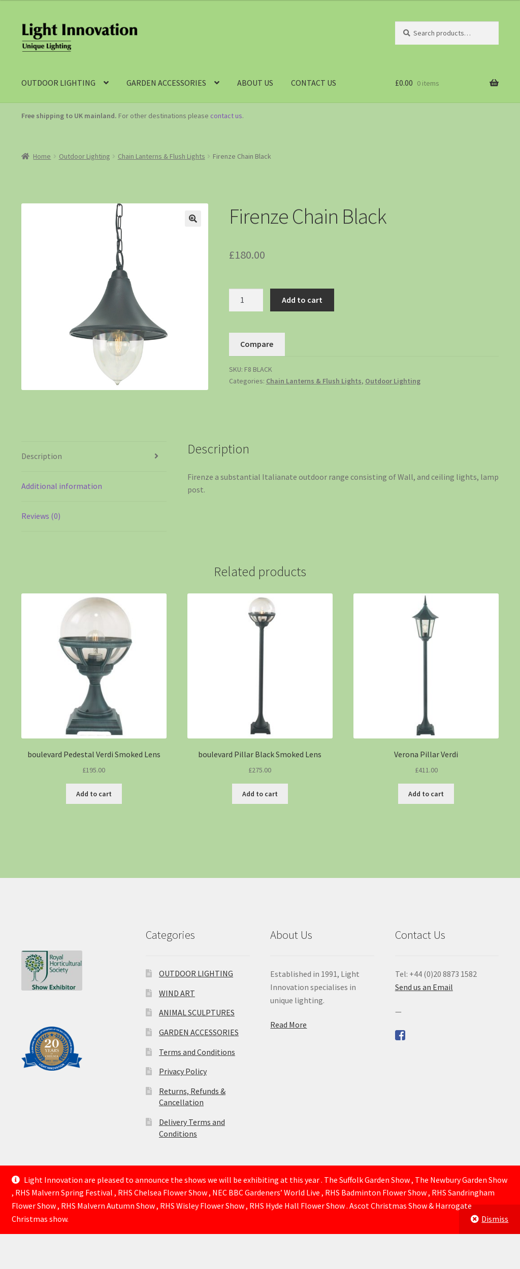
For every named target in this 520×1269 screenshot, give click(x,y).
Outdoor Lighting (84, 156)
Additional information (61, 486)
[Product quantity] (246, 300)
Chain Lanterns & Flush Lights (161, 156)
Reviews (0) (40, 516)
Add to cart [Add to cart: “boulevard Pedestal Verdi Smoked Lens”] (94, 793)
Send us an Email (424, 987)
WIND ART (177, 993)
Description (41, 456)
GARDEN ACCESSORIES (166, 83)
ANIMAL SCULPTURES (197, 1012)
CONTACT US (313, 83)
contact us (226, 115)
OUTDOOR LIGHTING (58, 83)
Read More (288, 1024)
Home (42, 156)
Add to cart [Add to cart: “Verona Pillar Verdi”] (426, 793)
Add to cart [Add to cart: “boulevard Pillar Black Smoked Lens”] (260, 793)
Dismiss (494, 1219)
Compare (256, 344)
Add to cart (302, 300)
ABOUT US (255, 83)
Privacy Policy (183, 1071)
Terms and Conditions (197, 1052)
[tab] (94, 457)
